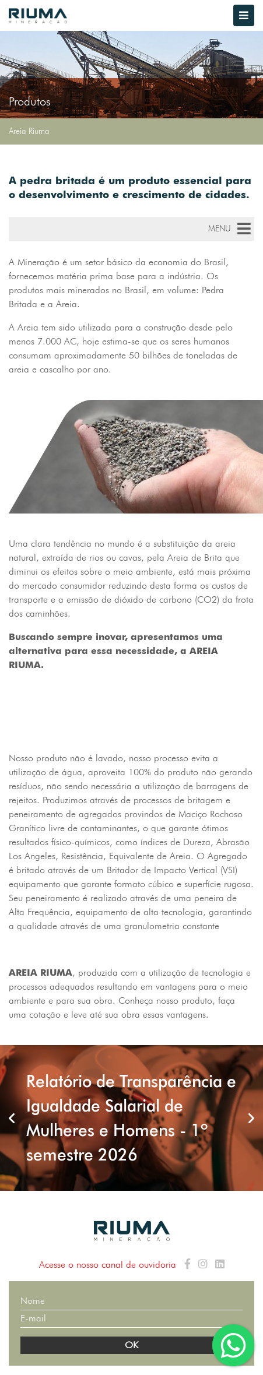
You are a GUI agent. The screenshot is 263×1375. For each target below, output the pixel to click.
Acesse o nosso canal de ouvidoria (107, 1264)
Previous (11, 1118)
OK (131, 1345)
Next (251, 1118)
